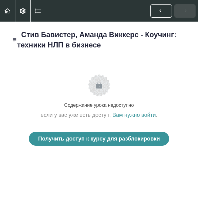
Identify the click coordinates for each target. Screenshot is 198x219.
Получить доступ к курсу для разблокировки (99, 139)
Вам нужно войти (134, 115)
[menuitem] (22, 11)
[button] (7, 11)
